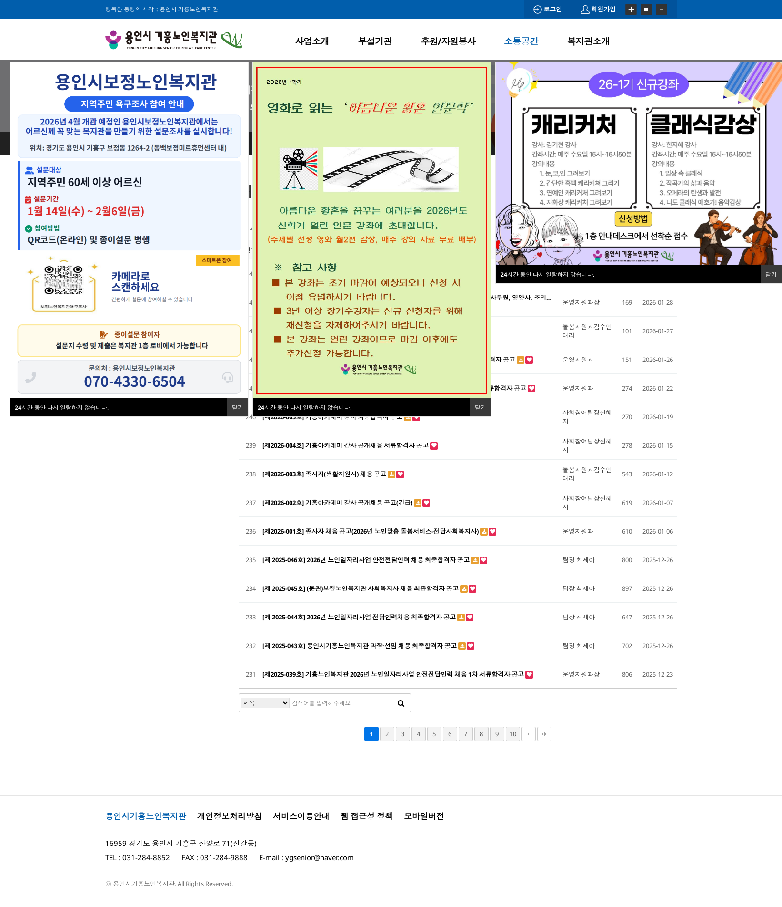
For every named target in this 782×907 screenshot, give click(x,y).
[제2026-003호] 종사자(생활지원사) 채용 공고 (325, 474)
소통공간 (521, 41)
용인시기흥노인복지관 (145, 816)
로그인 (547, 9)
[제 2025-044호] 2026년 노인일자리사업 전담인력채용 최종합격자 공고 (359, 617)
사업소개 (312, 41)
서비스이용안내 (301, 816)
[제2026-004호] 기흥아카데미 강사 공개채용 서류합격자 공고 (346, 445)
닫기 (480, 407)
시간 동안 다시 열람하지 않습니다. (304, 407)
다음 (528, 734)
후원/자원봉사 (448, 41)
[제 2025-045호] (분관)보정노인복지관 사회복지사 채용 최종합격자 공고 (361, 588)
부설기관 (375, 41)
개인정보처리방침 (229, 816)
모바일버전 (424, 816)
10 (513, 734)
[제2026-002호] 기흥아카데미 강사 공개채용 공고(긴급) (338, 502)
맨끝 (544, 734)
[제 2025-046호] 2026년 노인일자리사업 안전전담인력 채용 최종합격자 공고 (366, 560)
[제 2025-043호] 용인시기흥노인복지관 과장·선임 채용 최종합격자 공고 (360, 645)
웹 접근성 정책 (367, 816)
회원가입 (598, 9)
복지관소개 (588, 41)
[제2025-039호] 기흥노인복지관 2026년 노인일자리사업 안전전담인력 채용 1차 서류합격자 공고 (393, 674)
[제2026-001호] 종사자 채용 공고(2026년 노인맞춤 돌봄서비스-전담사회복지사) (371, 531)
